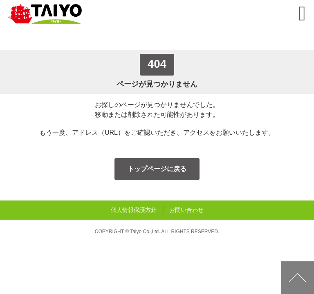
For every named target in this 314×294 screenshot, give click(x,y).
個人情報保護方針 (134, 210)
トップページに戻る (157, 168)
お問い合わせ (186, 210)
